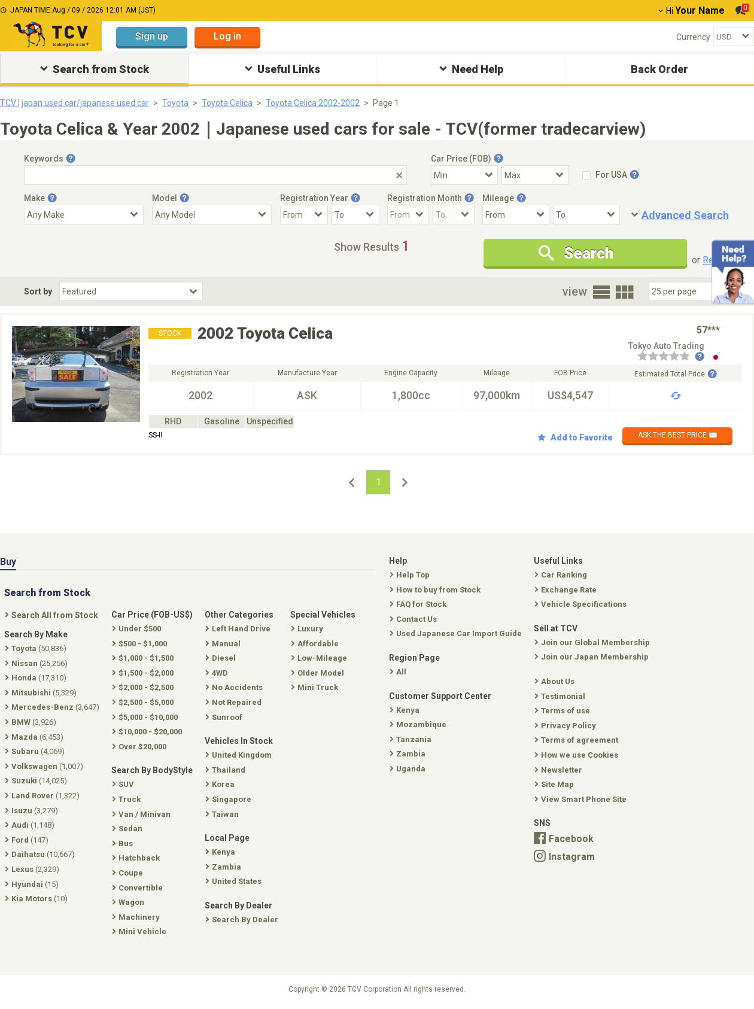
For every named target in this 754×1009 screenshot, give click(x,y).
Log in (227, 36)
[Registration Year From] (304, 214)
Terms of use (563, 710)
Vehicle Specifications (582, 604)
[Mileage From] (515, 214)
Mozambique (419, 724)
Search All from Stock (52, 615)
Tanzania (411, 739)
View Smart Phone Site (582, 799)
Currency (693, 37)
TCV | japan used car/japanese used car (74, 103)
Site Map (555, 784)
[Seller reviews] (670, 357)
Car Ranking (562, 574)
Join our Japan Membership (593, 656)
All (399, 671)
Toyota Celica (227, 103)
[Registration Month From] (408, 214)
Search (576, 253)
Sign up (151, 36)
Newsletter (559, 769)
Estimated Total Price (675, 374)
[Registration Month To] (454, 214)
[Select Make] (84, 214)
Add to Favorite (575, 437)
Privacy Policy (566, 725)
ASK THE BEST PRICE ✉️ (677, 435)
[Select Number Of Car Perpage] (689, 291)
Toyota (175, 103)
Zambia (408, 753)
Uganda (408, 768)
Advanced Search (685, 215)
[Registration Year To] (355, 214)
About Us (555, 681)
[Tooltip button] (70, 158)
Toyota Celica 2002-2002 (313, 103)
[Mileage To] (586, 214)
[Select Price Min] (464, 175)
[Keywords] (215, 175)
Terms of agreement (577, 740)
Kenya (405, 710)
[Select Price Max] (534, 175)
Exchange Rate (567, 589)
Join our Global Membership (593, 642)
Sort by (38, 291)
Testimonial (561, 696)
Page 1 (386, 103)
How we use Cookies (577, 754)
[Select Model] (212, 214)
